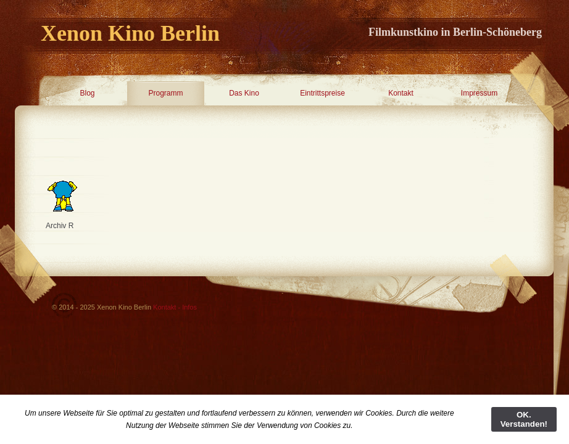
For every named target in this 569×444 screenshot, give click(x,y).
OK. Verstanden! (523, 419)
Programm (165, 93)
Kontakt (400, 93)
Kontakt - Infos (175, 307)
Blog (87, 93)
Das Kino (244, 93)
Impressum (479, 93)
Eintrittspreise (322, 93)
